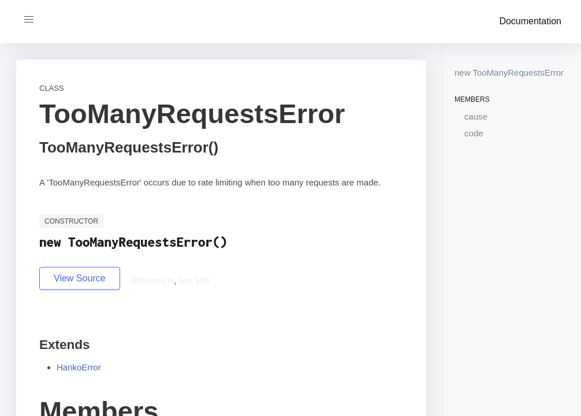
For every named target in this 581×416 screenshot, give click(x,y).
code (473, 133)
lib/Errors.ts (152, 280)
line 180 (194, 280)
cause (475, 116)
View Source (80, 278)
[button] (29, 20)
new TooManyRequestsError (509, 72)
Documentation (530, 21)
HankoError (79, 367)
